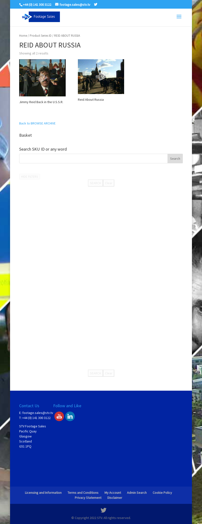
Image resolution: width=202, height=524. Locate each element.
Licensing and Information (43, 492)
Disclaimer (114, 497)
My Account (112, 492)
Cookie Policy (162, 492)
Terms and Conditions (83, 492)
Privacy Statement (88, 497)
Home (23, 36)
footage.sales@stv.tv (37, 413)
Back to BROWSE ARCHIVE (37, 123)
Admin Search (137, 492)
